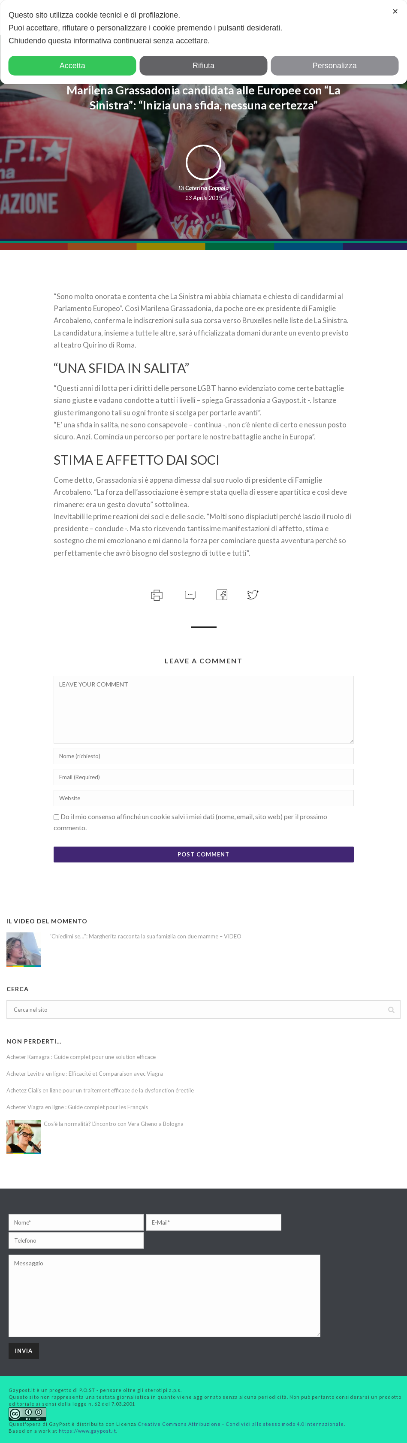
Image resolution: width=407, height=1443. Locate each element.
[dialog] (203, 42)
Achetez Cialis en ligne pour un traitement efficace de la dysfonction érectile (100, 1090)
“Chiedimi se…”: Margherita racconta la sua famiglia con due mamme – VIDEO (145, 936)
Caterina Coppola (207, 187)
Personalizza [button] (335, 65)
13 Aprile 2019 (203, 197)
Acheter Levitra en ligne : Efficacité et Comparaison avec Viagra (84, 1073)
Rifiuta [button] (203, 65)
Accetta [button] (72, 65)
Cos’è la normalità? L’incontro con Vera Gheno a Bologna (114, 1123)
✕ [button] (395, 11)
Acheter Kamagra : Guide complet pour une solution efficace (81, 1056)
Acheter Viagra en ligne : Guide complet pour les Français (77, 1107)
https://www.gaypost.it (87, 1431)
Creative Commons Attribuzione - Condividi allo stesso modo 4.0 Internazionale (241, 1424)
